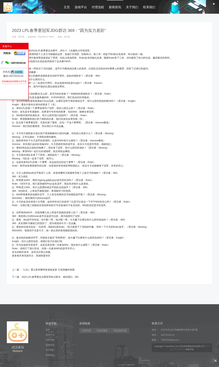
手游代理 (86, 349)
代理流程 (98, 7)
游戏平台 (81, 7)
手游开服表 (102, 349)
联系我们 (149, 7)
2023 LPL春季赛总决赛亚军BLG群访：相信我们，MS (50, 277)
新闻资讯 (115, 7)
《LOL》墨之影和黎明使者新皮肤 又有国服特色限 (48, 269)
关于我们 (132, 7)
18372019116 (168, 353)
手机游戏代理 (120, 349)
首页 (48, 348)
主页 (67, 7)
